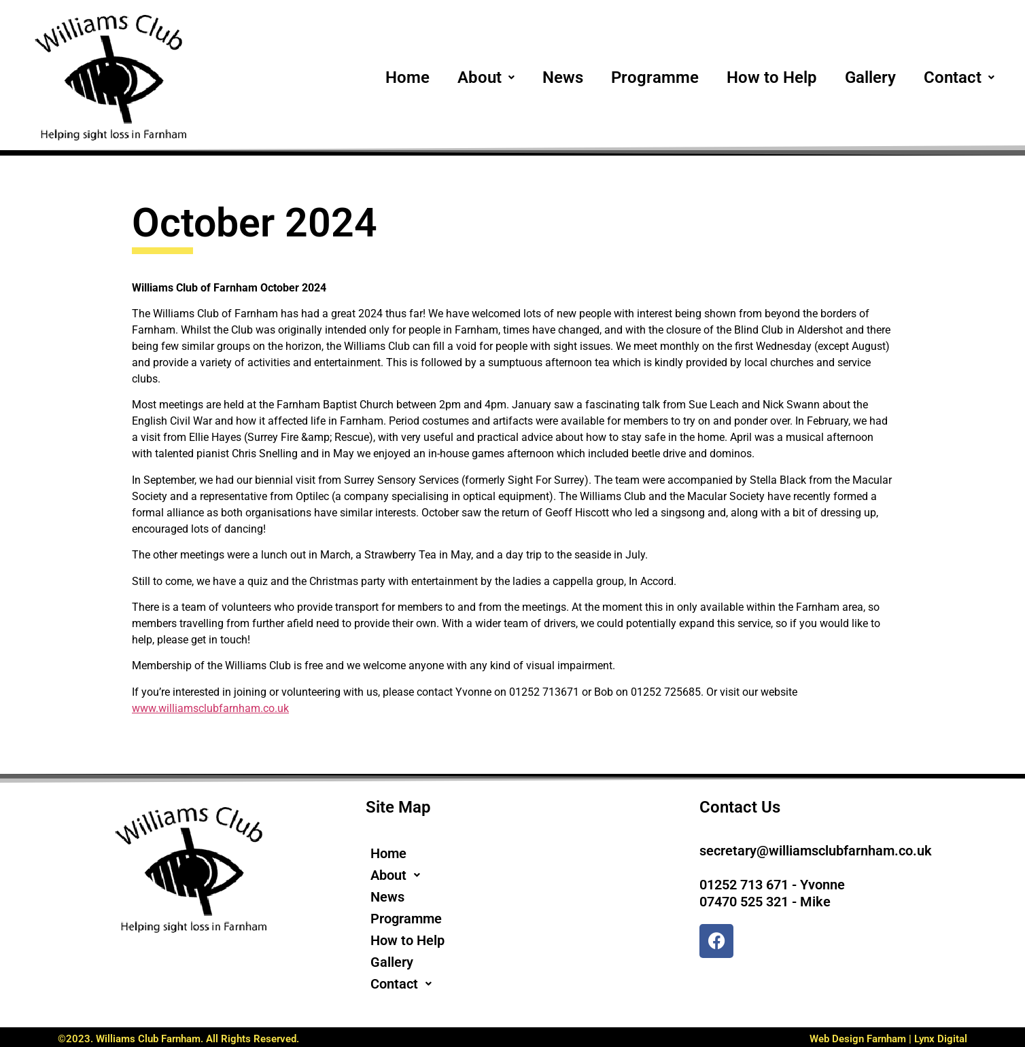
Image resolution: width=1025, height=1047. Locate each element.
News (562, 77)
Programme (655, 77)
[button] (486, 77)
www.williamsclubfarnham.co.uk (210, 708)
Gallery (870, 77)
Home (407, 77)
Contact (959, 77)
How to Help (772, 77)
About (486, 77)
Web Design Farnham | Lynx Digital (888, 1039)
